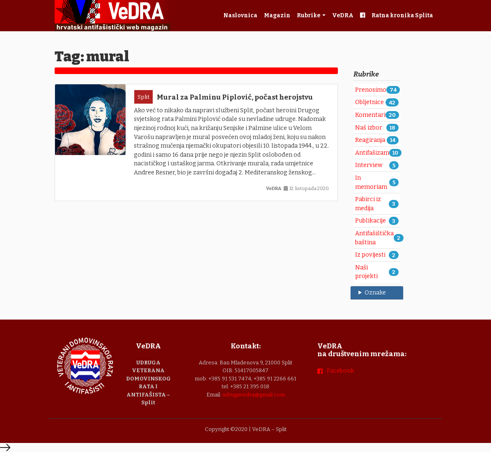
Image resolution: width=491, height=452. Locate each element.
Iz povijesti (370, 254)
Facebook (340, 370)
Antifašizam (372, 152)
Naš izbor (368, 127)
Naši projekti (366, 272)
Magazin (277, 15)
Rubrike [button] (309, 15)
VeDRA (342, 15)
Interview (369, 165)
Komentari (370, 114)
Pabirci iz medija (368, 204)
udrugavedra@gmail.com (254, 395)
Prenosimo (370, 89)
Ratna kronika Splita (402, 15)
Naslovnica (240, 15)
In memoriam (371, 182)
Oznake (375, 292)
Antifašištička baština (374, 238)
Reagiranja (370, 140)
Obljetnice (369, 102)
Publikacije (370, 220)
